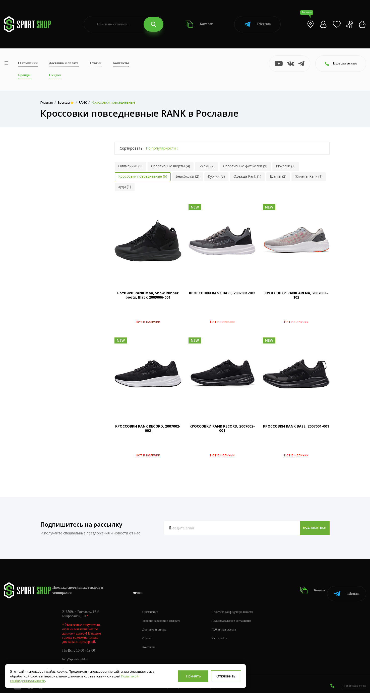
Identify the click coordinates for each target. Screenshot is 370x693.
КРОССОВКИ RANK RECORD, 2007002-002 (147, 428)
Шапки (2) (278, 176)
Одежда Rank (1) (247, 176)
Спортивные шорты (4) (170, 166)
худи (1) (124, 186)
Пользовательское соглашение (240, 615)
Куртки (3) (216, 176)
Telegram (257, 24)
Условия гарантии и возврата (164, 615)
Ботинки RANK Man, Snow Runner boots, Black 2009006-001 (147, 295)
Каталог (199, 24)
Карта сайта (226, 633)
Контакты (121, 63)
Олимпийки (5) (130, 166)
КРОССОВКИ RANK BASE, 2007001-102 (222, 293)
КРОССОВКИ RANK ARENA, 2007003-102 (296, 295)
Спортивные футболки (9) (245, 166)
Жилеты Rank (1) (309, 176)
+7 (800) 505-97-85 (352, 680)
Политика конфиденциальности (241, 606)
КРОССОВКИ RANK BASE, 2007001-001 (296, 426)
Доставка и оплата (64, 63)
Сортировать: (131, 148)
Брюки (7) (207, 166)
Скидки (55, 75)
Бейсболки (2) (187, 176)
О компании (28, 63)
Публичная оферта (231, 624)
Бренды (24, 75)
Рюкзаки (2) (285, 166)
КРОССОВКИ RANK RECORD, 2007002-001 (222, 428)
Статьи (95, 63)
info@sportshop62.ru (77, 654)
